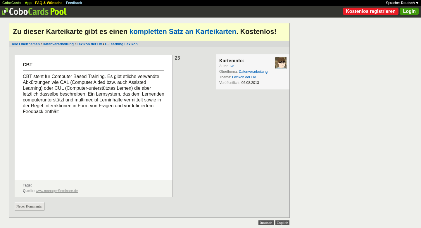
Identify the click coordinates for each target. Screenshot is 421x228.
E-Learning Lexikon (121, 44)
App (28, 3)
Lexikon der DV (89, 44)
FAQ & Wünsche (48, 3)
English (282, 222)
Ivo (232, 66)
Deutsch (410, 3)
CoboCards (11, 3)
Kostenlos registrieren (371, 11)
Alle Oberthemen (26, 44)
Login (409, 11)
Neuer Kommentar (29, 206)
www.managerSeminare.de (57, 191)
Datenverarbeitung (58, 44)
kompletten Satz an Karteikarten (183, 31)
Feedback (74, 3)
